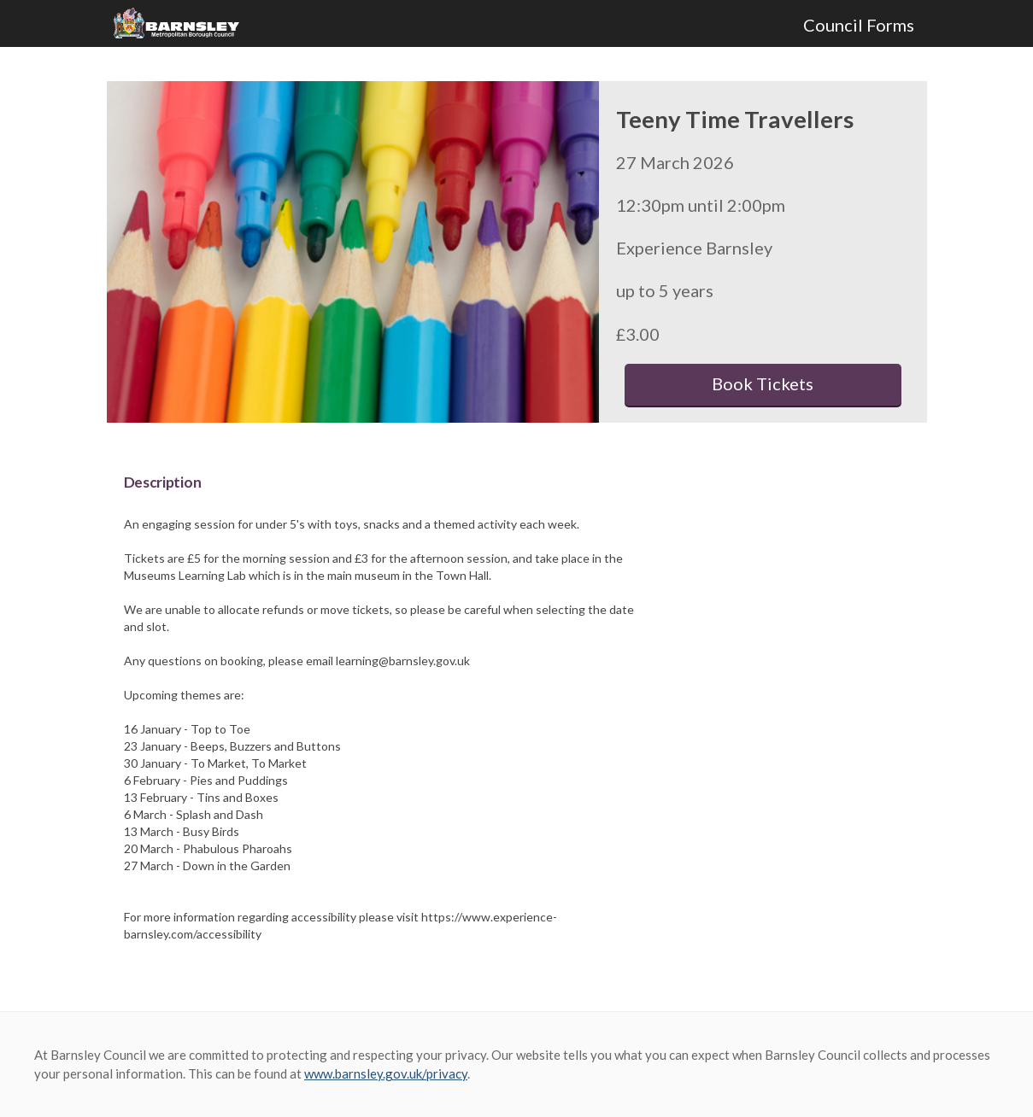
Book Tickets (762, 383)
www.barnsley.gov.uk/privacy (385, 1073)
